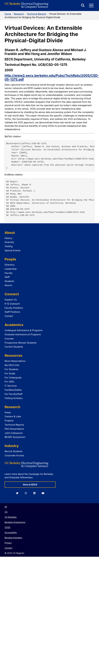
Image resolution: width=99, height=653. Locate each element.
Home (8, 13)
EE (6, 507)
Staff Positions (12, 311)
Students (9, 281)
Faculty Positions (14, 307)
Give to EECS (30, 484)
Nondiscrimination (13, 537)
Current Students (14, 346)
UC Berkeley (11, 517)
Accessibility (11, 532)
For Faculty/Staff (13, 394)
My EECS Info (12, 365)
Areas (8, 412)
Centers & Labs (13, 416)
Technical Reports (36, 13)
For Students (11, 369)
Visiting (9, 246)
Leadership (11, 268)
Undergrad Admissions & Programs (24, 330)
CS (6, 512)
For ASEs (9, 381)
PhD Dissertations (14, 428)
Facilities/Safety (13, 389)
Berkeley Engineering (15, 522)
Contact (9, 316)
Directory (10, 264)
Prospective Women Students (21, 342)
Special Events (12, 250)
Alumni (8, 285)
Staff (7, 277)
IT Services (11, 385)
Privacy (8, 543)
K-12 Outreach (12, 303)
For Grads (10, 373)
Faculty (8, 273)
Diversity (9, 242)
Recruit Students (13, 451)
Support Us (11, 299)
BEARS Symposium (15, 437)
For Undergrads (13, 377)
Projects (9, 420)
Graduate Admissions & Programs (23, 334)
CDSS (7, 527)
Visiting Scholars (14, 398)
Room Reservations (15, 361)
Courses (9, 338)
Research (19, 13)
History (8, 238)
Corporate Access (14, 455)
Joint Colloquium (14, 433)
